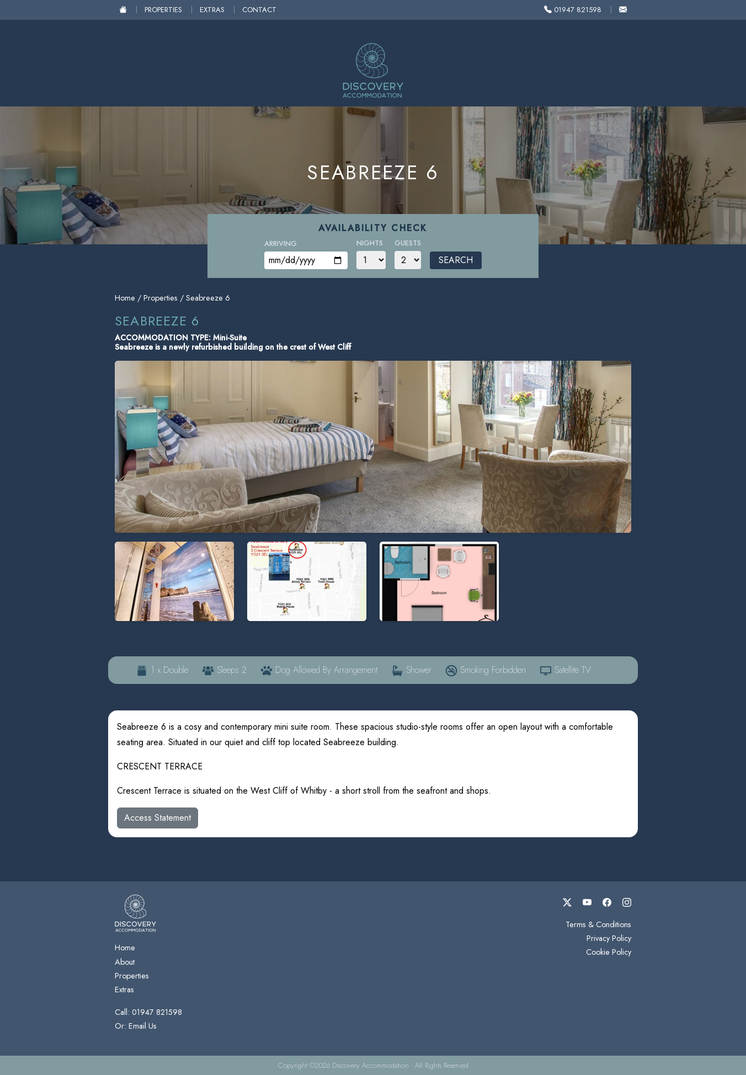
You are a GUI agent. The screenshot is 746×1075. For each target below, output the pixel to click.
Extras (212, 9)
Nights (369, 243)
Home (125, 297)
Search (456, 260)
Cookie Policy (608, 952)
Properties (163, 9)
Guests (408, 243)
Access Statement (157, 817)
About (125, 961)
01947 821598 (572, 9)
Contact (259, 9)
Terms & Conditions (598, 924)
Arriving (280, 243)
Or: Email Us (136, 1025)
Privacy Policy (609, 938)
